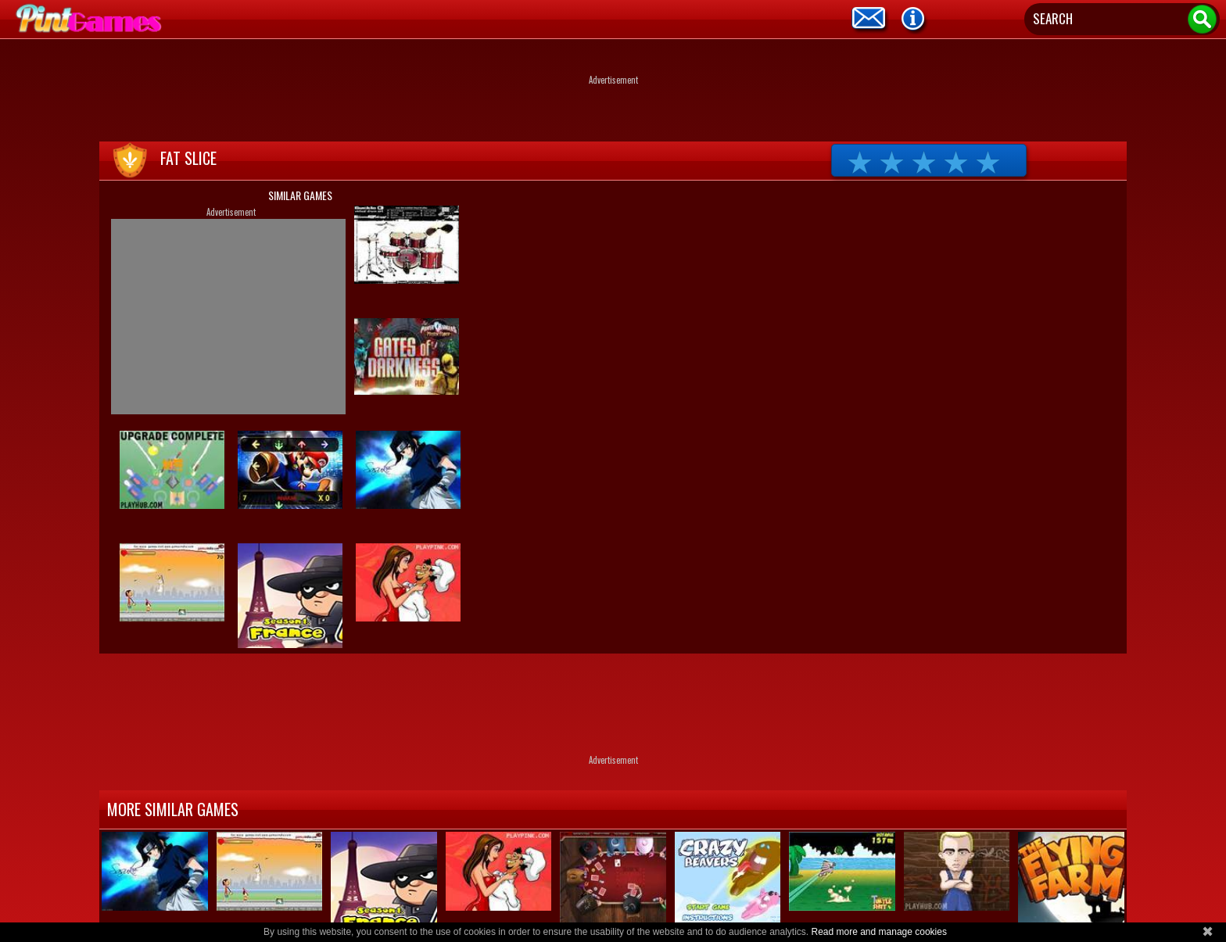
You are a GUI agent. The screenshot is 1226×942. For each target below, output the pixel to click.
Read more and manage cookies (878, 931)
